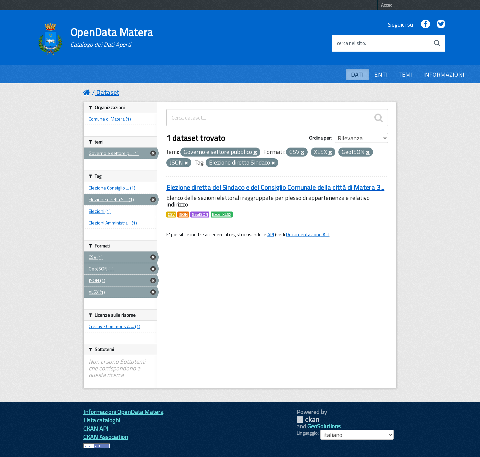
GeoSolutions (324, 426)
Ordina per (320, 137)
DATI (357, 74)
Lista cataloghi (101, 420)
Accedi (387, 5)
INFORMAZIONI (443, 74)
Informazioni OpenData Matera (123, 411)
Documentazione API (307, 234)
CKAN (308, 419)
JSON (183, 215)
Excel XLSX (221, 215)
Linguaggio (307, 433)
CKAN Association (105, 436)
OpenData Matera (111, 37)
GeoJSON (200, 215)
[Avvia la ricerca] (437, 43)
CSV (171, 215)
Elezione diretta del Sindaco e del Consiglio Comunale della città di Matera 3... (275, 187)
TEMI (405, 74)
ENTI (381, 74)
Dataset (107, 92)
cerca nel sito (351, 43)
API (270, 234)
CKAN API (95, 428)
